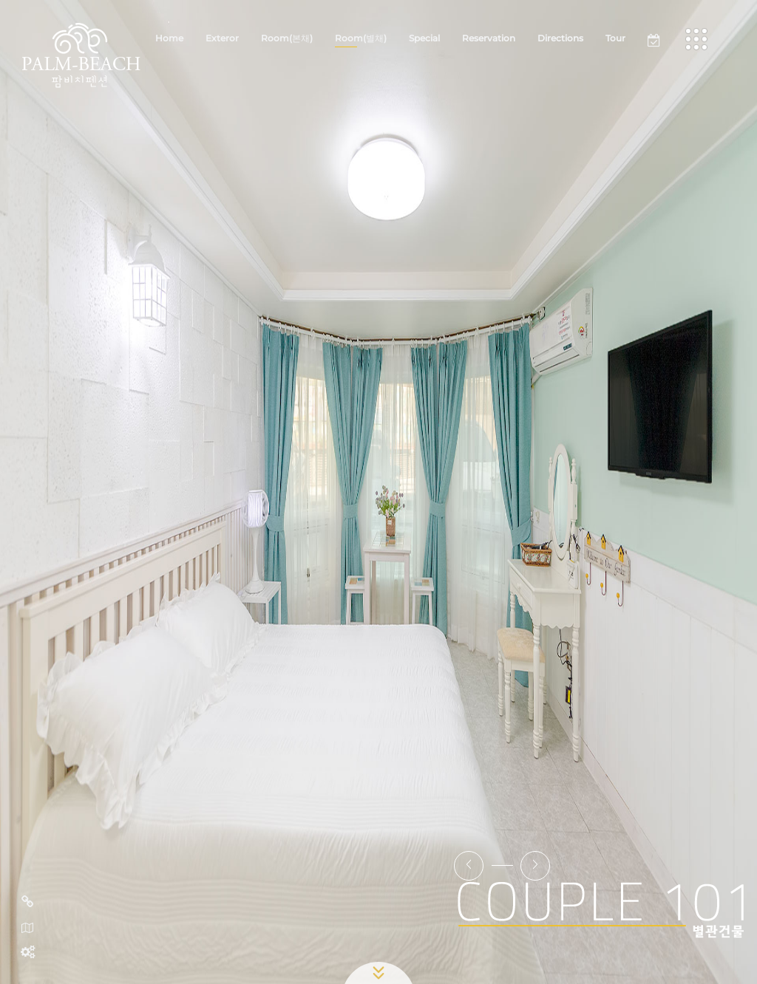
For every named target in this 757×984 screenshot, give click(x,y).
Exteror (222, 38)
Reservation (488, 38)
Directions (560, 38)
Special (424, 38)
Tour (615, 38)
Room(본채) (287, 38)
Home (169, 38)
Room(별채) (361, 38)
